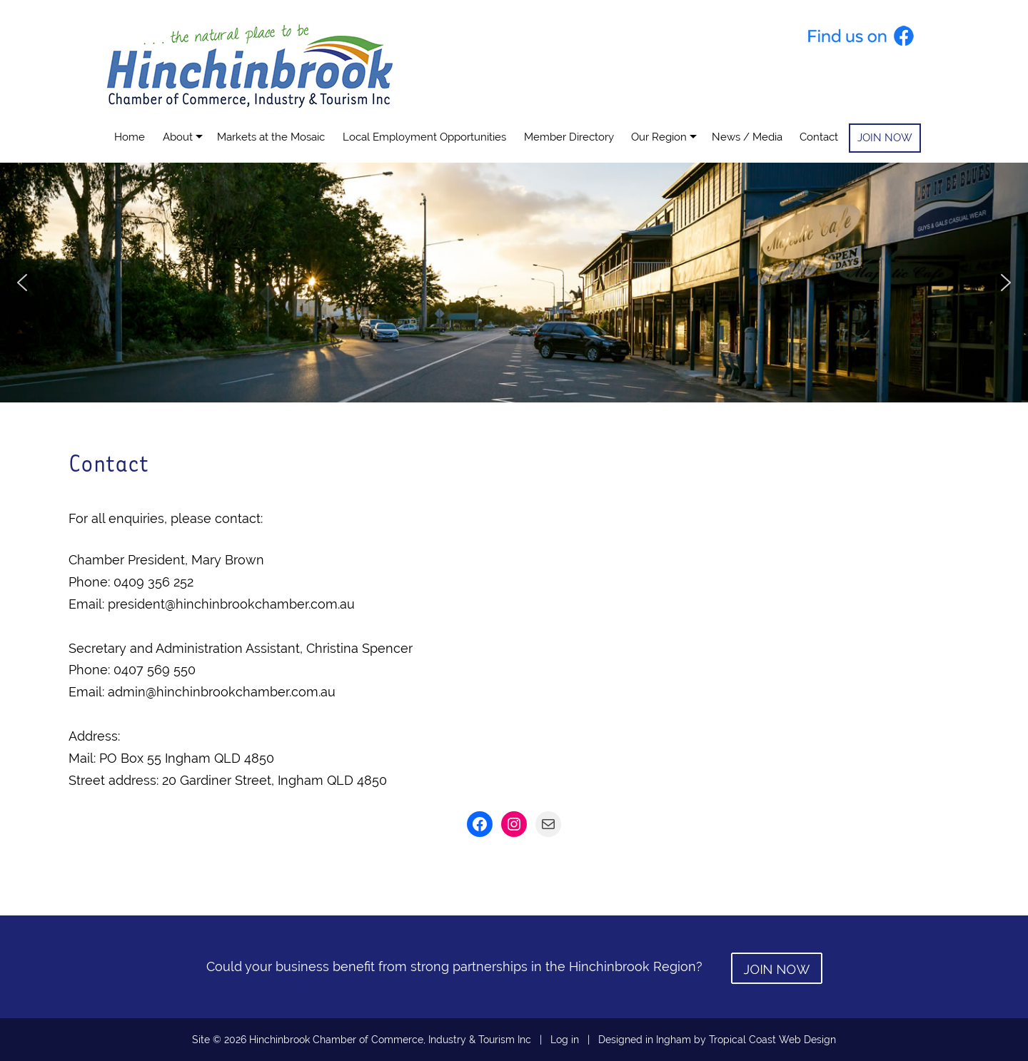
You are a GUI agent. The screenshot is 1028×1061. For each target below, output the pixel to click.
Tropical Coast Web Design (772, 1039)
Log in (564, 1039)
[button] (22, 282)
